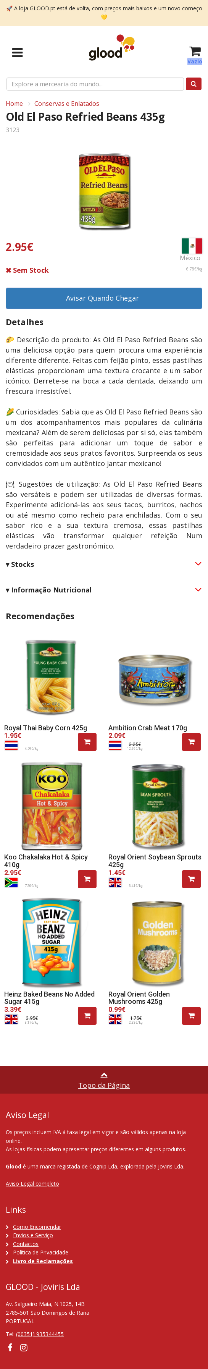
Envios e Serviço (33, 1235)
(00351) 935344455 (40, 1334)
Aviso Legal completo (32, 1183)
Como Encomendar (37, 1226)
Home (14, 103)
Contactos (26, 1244)
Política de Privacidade (40, 1252)
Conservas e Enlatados (66, 103)
